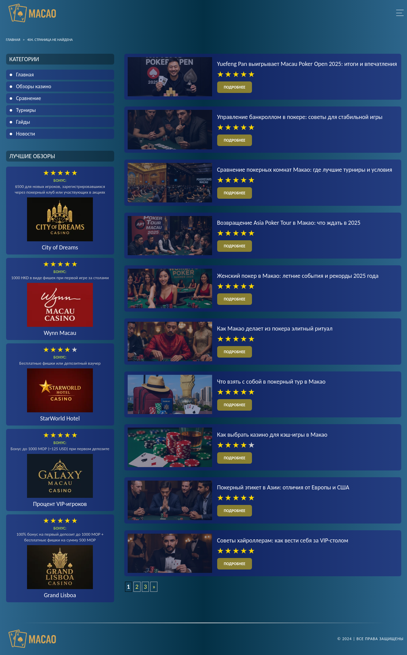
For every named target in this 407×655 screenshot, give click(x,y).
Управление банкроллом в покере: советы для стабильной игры (300, 117)
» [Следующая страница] (153, 586)
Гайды (23, 122)
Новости (25, 133)
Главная (25, 74)
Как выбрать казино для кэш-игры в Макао (272, 434)
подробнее (235, 87)
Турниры (26, 110)
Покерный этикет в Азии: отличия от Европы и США (283, 487)
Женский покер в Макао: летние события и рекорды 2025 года (298, 276)
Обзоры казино (33, 86)
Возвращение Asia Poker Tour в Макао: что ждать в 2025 (289, 222)
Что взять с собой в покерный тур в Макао (271, 381)
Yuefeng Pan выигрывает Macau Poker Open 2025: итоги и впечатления (307, 64)
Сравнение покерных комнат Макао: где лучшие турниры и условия (304, 169)
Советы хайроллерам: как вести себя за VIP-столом (282, 540)
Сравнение (28, 98)
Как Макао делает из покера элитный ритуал (275, 328)
